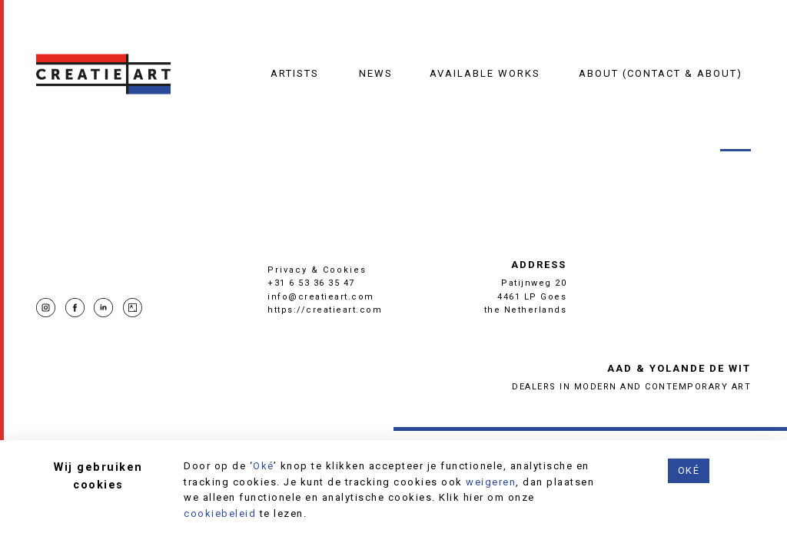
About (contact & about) (660, 73)
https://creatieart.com (324, 310)
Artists (295, 73)
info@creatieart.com (320, 297)
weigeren (491, 482)
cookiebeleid (220, 513)
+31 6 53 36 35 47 (311, 283)
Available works (485, 73)
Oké (263, 466)
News (376, 73)
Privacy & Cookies (317, 270)
